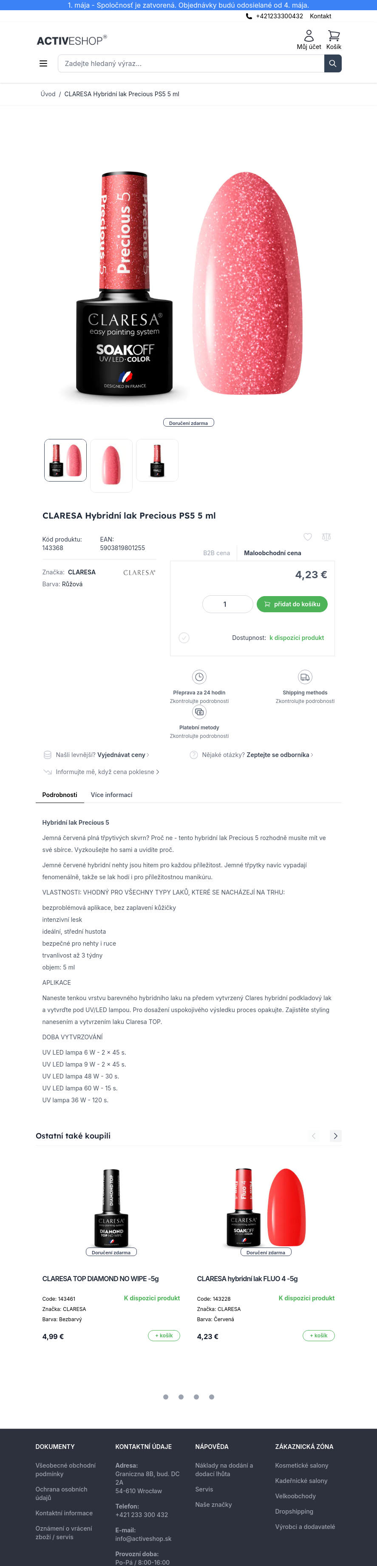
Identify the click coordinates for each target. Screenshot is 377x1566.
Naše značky (214, 1504)
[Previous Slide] (314, 1136)
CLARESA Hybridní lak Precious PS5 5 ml (122, 94)
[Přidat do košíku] (164, 1335)
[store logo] (72, 40)
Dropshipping (294, 1511)
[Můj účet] (309, 40)
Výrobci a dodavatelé (305, 1526)
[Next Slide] (336, 1136)
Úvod (48, 94)
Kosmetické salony (302, 1465)
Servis (204, 1489)
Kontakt (320, 16)
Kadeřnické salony (301, 1480)
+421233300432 (279, 16)
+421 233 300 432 (142, 1514)
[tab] (166, 1397)
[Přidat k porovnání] (326, 536)
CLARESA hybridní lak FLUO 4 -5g (247, 1278)
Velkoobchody (295, 1496)
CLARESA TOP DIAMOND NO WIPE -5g (101, 1278)
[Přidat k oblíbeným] (307, 536)
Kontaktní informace (64, 1513)
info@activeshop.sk (144, 1538)
